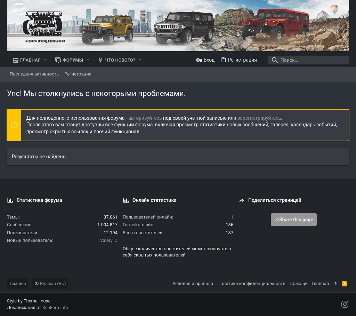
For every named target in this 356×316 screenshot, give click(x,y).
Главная (320, 283)
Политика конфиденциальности (251, 283)
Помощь (299, 283)
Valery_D (109, 240)
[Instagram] (345, 304)
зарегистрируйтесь (259, 118)
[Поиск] (305, 60)
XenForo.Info (55, 307)
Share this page (293, 219)
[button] (45, 60)
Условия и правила (192, 283)
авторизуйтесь (145, 118)
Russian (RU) (50, 283)
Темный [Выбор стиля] (17, 283)
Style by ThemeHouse (28, 300)
